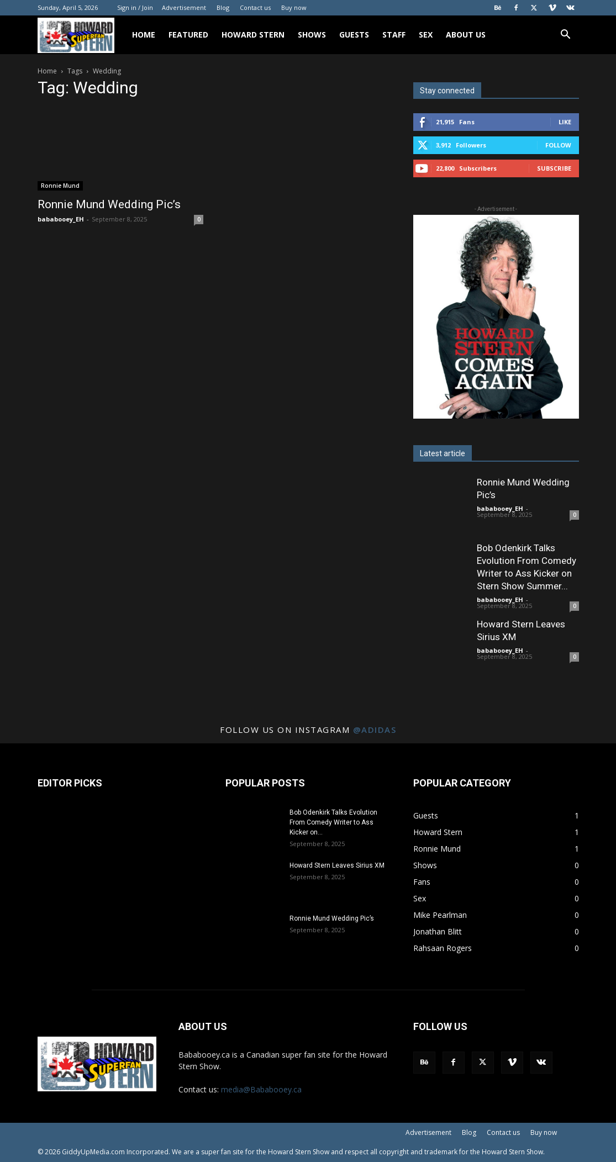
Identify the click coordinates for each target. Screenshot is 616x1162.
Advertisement (184, 7)
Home (143, 34)
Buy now (294, 7)
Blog (223, 7)
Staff (394, 34)
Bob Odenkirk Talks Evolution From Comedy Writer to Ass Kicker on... (333, 822)
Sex (426, 34)
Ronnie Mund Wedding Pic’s (109, 204)
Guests (354, 34)
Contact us (255, 7)
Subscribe (554, 168)
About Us (466, 34)
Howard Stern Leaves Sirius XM (337, 865)
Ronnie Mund (60, 185)
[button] (565, 35)
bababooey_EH (61, 219)
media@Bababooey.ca (261, 1089)
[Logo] (81, 35)
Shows (312, 34)
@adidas (375, 729)
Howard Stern (253, 34)
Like (565, 122)
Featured (188, 34)
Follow (558, 145)
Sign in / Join (135, 7)
